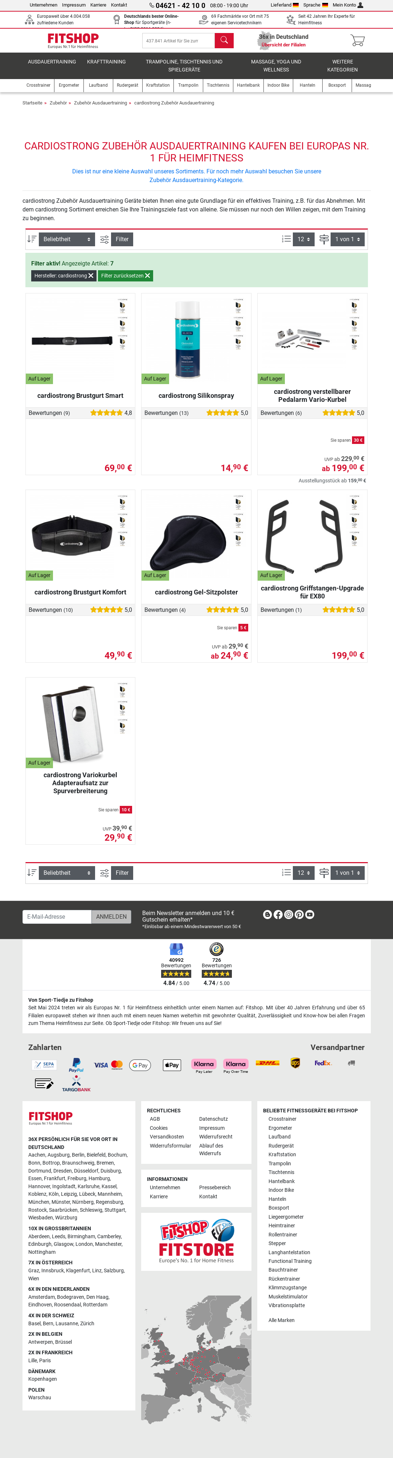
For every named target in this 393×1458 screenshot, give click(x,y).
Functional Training (290, 1261)
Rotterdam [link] (95, 1305)
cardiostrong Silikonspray (196, 400)
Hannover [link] (39, 1186)
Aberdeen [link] (39, 1236)
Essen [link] (35, 1178)
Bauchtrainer (283, 1270)
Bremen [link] (105, 1163)
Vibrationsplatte (287, 1306)
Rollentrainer (283, 1235)
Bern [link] (48, 1324)
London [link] (84, 1244)
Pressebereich (215, 1188)
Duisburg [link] (111, 1171)
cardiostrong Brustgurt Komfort (80, 597)
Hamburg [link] (99, 1178)
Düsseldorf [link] (86, 1171)
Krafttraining (106, 67)
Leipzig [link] (69, 1194)
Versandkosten (167, 1137)
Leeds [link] (58, 1236)
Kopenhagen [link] (42, 1379)
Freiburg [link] (76, 1178)
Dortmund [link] (39, 1171)
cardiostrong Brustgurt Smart (80, 400)
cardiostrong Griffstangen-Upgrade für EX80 (312, 597)
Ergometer (280, 1128)
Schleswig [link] (91, 1210)
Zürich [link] (87, 1324)
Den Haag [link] (97, 1297)
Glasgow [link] (63, 1244)
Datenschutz (213, 1119)
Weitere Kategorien (342, 71)
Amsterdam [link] (41, 1297)
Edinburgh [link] (40, 1244)
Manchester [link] (108, 1244)
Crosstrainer (282, 1119)
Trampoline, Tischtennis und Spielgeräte (184, 71)
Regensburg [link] (109, 1202)
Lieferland (285, 5)
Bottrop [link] (51, 1163)
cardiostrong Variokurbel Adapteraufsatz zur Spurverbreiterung (80, 788)
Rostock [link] (37, 1210)
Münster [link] (61, 1202)
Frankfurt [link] (54, 1178)
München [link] (38, 1202)
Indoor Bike (281, 1190)
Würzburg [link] (66, 1218)
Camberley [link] (109, 1236)
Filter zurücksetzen (125, 281)
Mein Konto (348, 5)
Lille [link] (32, 1361)
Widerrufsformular (170, 1146)
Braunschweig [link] (78, 1163)
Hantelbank (282, 1181)
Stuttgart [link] (115, 1210)
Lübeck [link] (87, 1194)
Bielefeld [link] (96, 1155)
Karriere (98, 5)
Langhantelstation (289, 1252)
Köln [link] (54, 1194)
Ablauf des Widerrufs (211, 1150)
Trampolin (280, 1164)
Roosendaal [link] (67, 1305)
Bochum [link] (117, 1155)
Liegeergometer (286, 1217)
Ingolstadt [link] (63, 1186)
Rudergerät (281, 1146)
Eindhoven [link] (40, 1305)
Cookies (159, 1128)
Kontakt (119, 5)
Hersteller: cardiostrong (63, 281)
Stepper (277, 1243)
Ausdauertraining (52, 67)
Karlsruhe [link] (88, 1186)
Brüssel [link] (63, 1342)
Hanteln (277, 1199)
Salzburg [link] (114, 1271)
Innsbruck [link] (52, 1271)
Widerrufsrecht (216, 1137)
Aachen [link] (36, 1155)
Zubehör (58, 108)
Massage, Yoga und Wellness (276, 71)
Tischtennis (281, 1172)
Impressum (74, 5)
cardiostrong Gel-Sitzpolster (196, 597)
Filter (122, 244)
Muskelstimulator (288, 1297)
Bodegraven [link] (70, 1297)
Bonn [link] (34, 1163)
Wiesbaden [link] (40, 1218)
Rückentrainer (284, 1279)
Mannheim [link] (110, 1194)
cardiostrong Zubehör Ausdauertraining (174, 108)
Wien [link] (33, 1279)
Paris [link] (45, 1361)
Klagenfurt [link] (78, 1271)
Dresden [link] (62, 1171)
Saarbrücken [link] (63, 1210)
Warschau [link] (39, 1398)
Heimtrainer (282, 1226)
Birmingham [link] (81, 1236)
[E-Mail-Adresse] (57, 917)
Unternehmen (43, 5)
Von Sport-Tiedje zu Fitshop (60, 1000)
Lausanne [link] (67, 1324)
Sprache (315, 5)
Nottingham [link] (42, 1252)
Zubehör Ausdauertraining (100, 108)
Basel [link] (34, 1324)
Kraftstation (282, 1155)
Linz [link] (97, 1271)
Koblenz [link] (37, 1194)
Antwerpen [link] (40, 1342)
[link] (267, 916)
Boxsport (279, 1208)
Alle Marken (282, 1320)
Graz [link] (33, 1271)
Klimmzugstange (288, 1288)
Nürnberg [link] (83, 1202)
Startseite (32, 108)
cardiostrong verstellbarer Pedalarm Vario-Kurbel (312, 400)
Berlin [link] (78, 1155)
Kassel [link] (109, 1186)
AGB (155, 1119)
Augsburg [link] (59, 1155)
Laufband (280, 1137)
